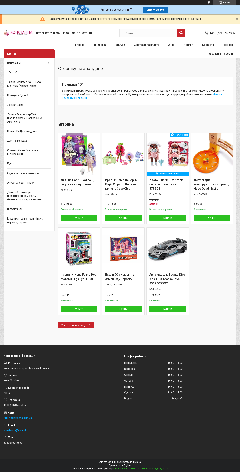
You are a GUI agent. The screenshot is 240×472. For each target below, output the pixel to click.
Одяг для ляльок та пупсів (23, 173)
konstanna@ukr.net (15, 430)
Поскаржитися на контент (125, 468)
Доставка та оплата (146, 44)
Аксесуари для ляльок (20, 182)
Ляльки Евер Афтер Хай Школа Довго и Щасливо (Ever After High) (25, 118)
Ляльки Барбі (15, 104)
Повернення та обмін (220, 53)
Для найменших (17, 140)
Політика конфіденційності (155, 468)
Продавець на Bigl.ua (120, 465)
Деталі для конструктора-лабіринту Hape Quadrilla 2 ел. (212, 184)
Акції (171, 44)
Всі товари (99, 44)
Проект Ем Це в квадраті (22, 131)
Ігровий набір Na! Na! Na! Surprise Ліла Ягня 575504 (166, 184)
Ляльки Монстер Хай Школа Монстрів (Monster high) (24, 84)
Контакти (208, 44)
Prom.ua (137, 462)
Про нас (228, 44)
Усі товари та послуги (74, 325)
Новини (188, 44)
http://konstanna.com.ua (18, 417)
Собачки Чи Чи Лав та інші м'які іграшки (22, 152)
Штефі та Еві (14, 208)
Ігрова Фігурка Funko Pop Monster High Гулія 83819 (78, 277)
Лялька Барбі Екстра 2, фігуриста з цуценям (77, 182)
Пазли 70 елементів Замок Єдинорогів (119, 277)
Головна (79, 44)
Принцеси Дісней (17, 95)
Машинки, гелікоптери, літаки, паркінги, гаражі (25, 220)
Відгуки (120, 44)
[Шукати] (181, 33)
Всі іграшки (14, 62)
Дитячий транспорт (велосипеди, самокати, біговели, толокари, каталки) (24, 196)
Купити (79, 217)
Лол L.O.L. (13, 72)
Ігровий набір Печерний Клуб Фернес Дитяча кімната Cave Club (122, 184)
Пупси (10, 163)
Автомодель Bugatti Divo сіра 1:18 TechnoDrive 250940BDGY (167, 279)
